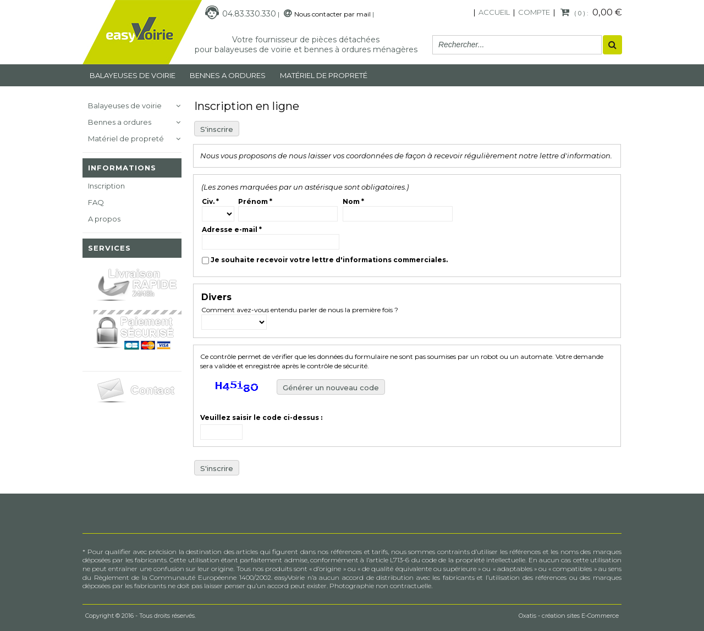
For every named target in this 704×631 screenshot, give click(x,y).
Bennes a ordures (228, 75)
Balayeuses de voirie (132, 75)
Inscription (106, 185)
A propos (104, 218)
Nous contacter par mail (332, 14)
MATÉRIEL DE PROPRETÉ (323, 75)
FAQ (96, 202)
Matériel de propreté (126, 138)
